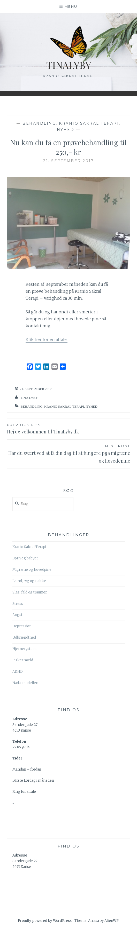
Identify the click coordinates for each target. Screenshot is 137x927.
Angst (17, 615)
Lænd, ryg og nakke (29, 581)
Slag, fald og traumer (29, 592)
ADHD (17, 671)
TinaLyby (68, 65)
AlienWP (111, 920)
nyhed (65, 129)
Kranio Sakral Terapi (89, 123)
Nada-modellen (25, 683)
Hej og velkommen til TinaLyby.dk (68, 428)
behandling (39, 123)
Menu (71, 6)
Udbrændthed (24, 637)
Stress (17, 603)
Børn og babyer (25, 558)
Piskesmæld (22, 660)
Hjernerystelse (24, 649)
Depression (22, 626)
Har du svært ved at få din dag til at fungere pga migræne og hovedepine (68, 453)
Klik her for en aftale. (46, 339)
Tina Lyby (29, 397)
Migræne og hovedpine (31, 569)
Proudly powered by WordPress (45, 920)
